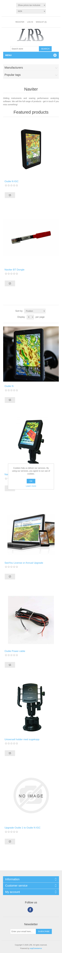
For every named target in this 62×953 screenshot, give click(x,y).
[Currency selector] (31, 11)
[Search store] (24, 48)
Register (20, 22)
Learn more (31, 486)
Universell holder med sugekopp (22, 739)
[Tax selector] (31, 5)
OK (31, 481)
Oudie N (9, 386)
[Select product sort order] (34, 311)
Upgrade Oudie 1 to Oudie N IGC (22, 827)
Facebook (30, 909)
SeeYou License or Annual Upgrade (24, 562)
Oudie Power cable (15, 651)
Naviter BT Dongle (15, 269)
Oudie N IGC (12, 181)
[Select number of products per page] (30, 317)
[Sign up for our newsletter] (23, 931)
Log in (30, 22)
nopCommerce (36, 948)
